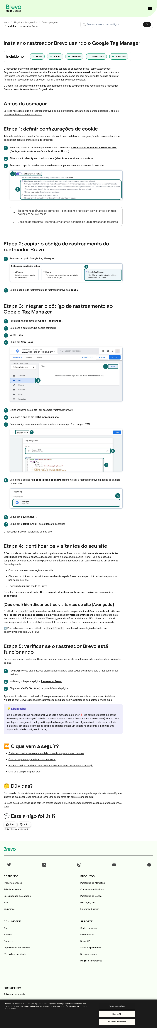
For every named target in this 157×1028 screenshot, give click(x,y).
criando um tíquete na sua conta (80, 725)
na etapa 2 (66, 424)
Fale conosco (87, 934)
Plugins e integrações (91, 960)
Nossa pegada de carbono (17, 896)
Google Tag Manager (17, 85)
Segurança (9, 909)
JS (29, 631)
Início (6, 22)
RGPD (6, 902)
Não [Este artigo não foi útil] (26, 824)
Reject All (117, 1014)
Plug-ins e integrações (26, 22)
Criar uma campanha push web (24, 771)
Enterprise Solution (89, 909)
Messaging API (87, 902)
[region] (78, 1014)
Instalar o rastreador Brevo (23, 26)
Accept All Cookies (117, 1022)
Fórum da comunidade (15, 954)
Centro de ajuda (88, 928)
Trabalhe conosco (13, 883)
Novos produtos (88, 954)
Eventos (8, 934)
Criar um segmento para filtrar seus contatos (32, 759)
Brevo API (85, 941)
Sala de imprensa (12, 889)
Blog (6, 928)
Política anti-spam (12, 988)
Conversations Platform (92, 889)
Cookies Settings (117, 1006)
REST (36, 631)
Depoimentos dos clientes (17, 947)
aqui (91, 796)
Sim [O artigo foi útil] (12, 824)
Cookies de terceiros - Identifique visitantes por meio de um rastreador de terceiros (68, 221)
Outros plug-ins (50, 22)
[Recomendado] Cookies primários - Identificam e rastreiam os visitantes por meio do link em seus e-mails (67, 212)
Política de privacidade (14, 994)
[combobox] (117, 24)
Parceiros (8, 941)
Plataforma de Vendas (91, 896)
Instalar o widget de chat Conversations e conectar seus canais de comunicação (50, 765)
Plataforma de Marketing (92, 883)
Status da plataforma (90, 947)
